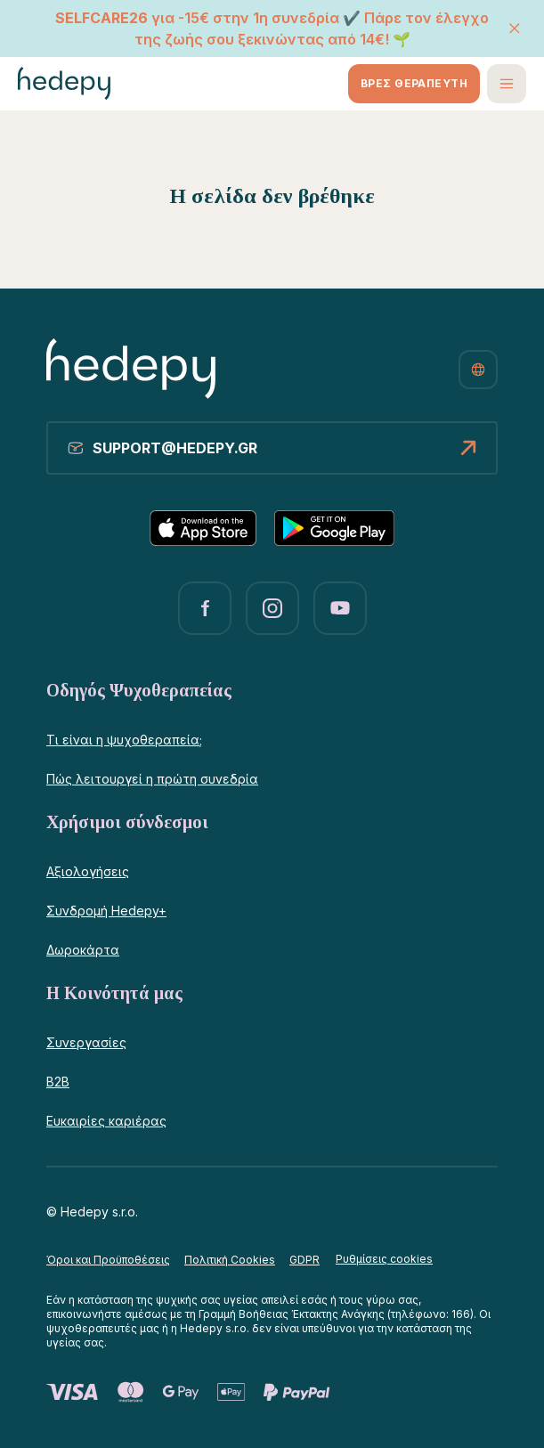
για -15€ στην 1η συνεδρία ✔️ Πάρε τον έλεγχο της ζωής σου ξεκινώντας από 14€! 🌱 (272, 28)
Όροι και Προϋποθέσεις (108, 1259)
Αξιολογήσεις (87, 871)
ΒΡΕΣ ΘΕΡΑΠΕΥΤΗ (414, 83)
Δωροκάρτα (82, 949)
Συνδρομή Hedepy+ (106, 910)
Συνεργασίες (86, 1042)
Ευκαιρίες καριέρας (106, 1120)
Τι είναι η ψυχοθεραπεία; (124, 739)
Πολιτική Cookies (229, 1259)
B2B (57, 1081)
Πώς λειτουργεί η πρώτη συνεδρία (152, 778)
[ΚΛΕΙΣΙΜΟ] (514, 28)
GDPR (304, 1259)
